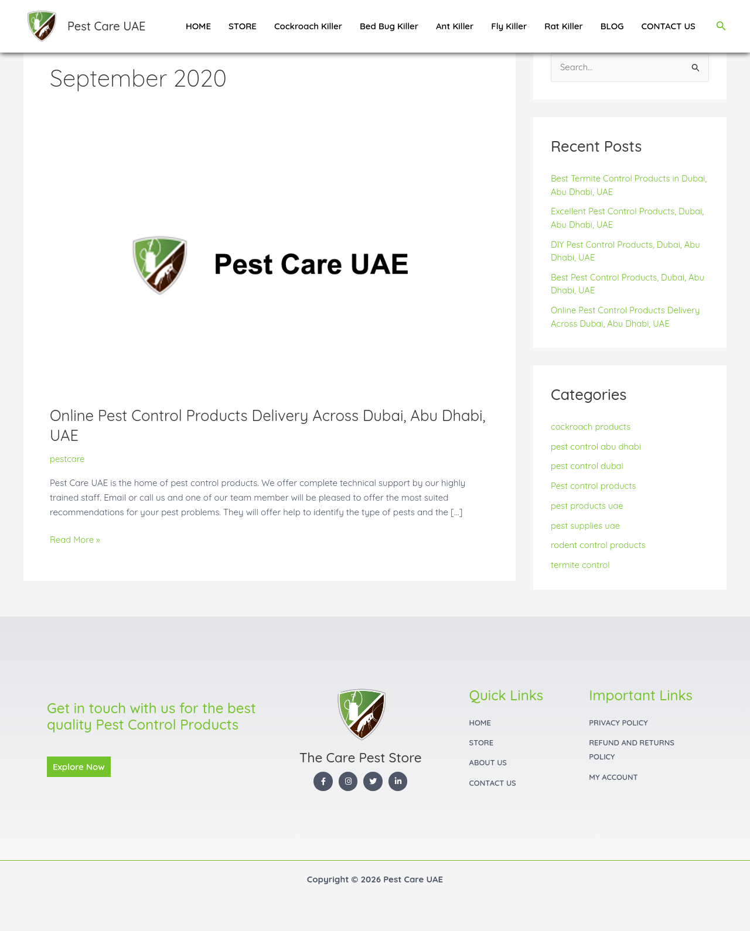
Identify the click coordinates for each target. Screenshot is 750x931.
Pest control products (594, 486)
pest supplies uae (586, 525)
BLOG (612, 26)
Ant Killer (454, 26)
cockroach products (591, 426)
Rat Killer (563, 26)
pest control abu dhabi (596, 446)
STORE (243, 26)
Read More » (75, 539)
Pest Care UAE (106, 26)
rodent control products (599, 545)
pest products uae (588, 505)
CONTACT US (669, 26)
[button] (721, 26)
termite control (581, 565)
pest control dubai (588, 466)
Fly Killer (509, 26)
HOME (198, 26)
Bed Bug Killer (389, 26)
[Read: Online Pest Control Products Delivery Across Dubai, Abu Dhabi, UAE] (269, 269)
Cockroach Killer (308, 26)
